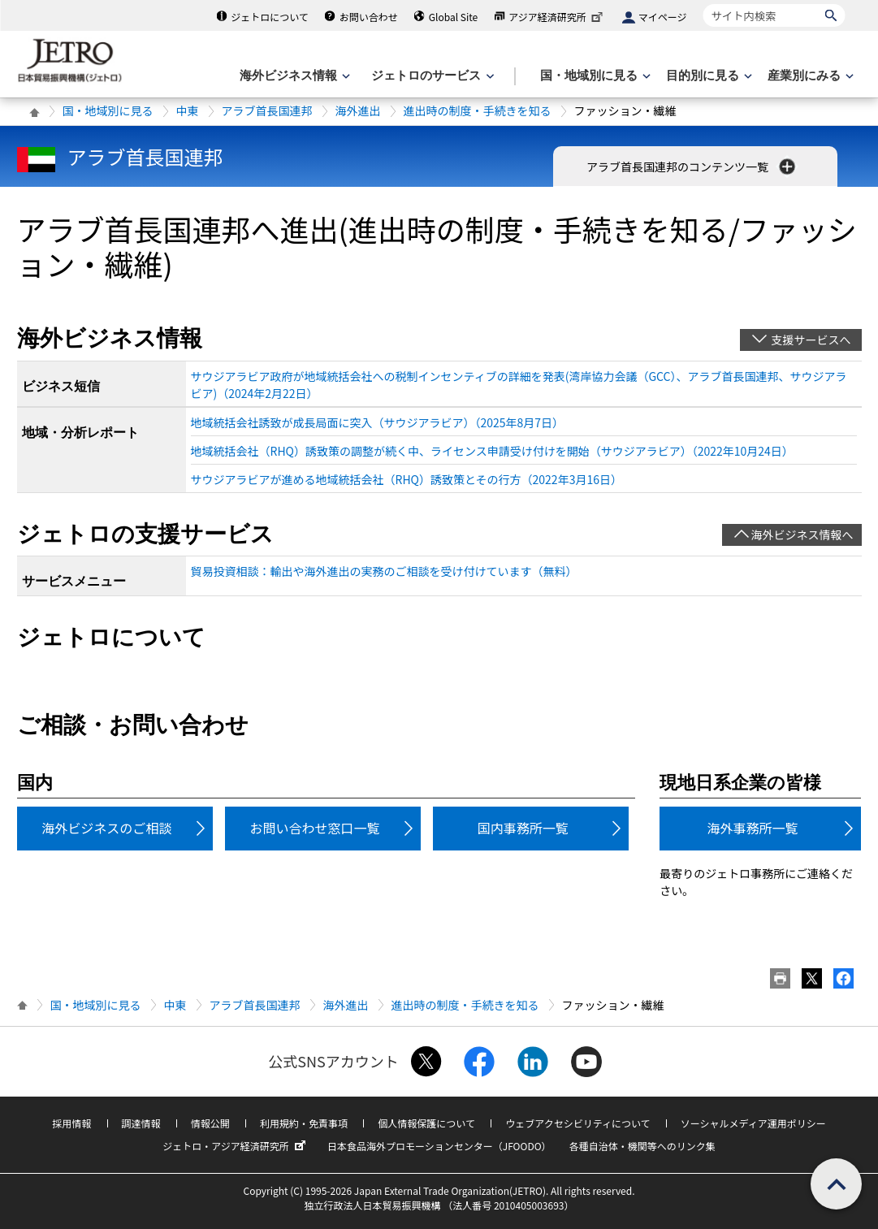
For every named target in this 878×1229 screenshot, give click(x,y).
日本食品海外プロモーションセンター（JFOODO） (439, 1146)
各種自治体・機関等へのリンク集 (642, 1146)
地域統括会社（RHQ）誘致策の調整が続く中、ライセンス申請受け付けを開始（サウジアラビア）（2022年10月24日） (492, 451)
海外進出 (358, 110)
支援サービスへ (811, 339)
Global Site (453, 17)
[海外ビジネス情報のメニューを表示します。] (293, 76)
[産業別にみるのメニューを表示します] (809, 76)
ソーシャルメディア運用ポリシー (753, 1123)
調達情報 (141, 1123)
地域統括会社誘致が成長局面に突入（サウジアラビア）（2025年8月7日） (377, 422)
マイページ (662, 17)
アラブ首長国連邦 (267, 110)
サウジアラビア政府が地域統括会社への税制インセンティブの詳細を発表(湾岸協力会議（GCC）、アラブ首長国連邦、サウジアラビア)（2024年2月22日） (519, 384)
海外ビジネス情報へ (802, 534)
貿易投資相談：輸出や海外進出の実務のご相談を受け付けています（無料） (384, 571)
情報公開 (210, 1123)
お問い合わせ (369, 17)
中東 (187, 110)
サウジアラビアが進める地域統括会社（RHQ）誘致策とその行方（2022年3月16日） (406, 479)
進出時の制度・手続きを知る (477, 110)
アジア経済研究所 (557, 17)
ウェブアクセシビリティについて (577, 1123)
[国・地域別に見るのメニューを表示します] (593, 76)
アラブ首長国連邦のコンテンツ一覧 (692, 166)
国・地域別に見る (108, 110)
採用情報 (71, 1123)
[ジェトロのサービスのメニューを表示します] (431, 76)
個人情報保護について (426, 1123)
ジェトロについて (270, 17)
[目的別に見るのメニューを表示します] (707, 76)
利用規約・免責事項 (304, 1123)
